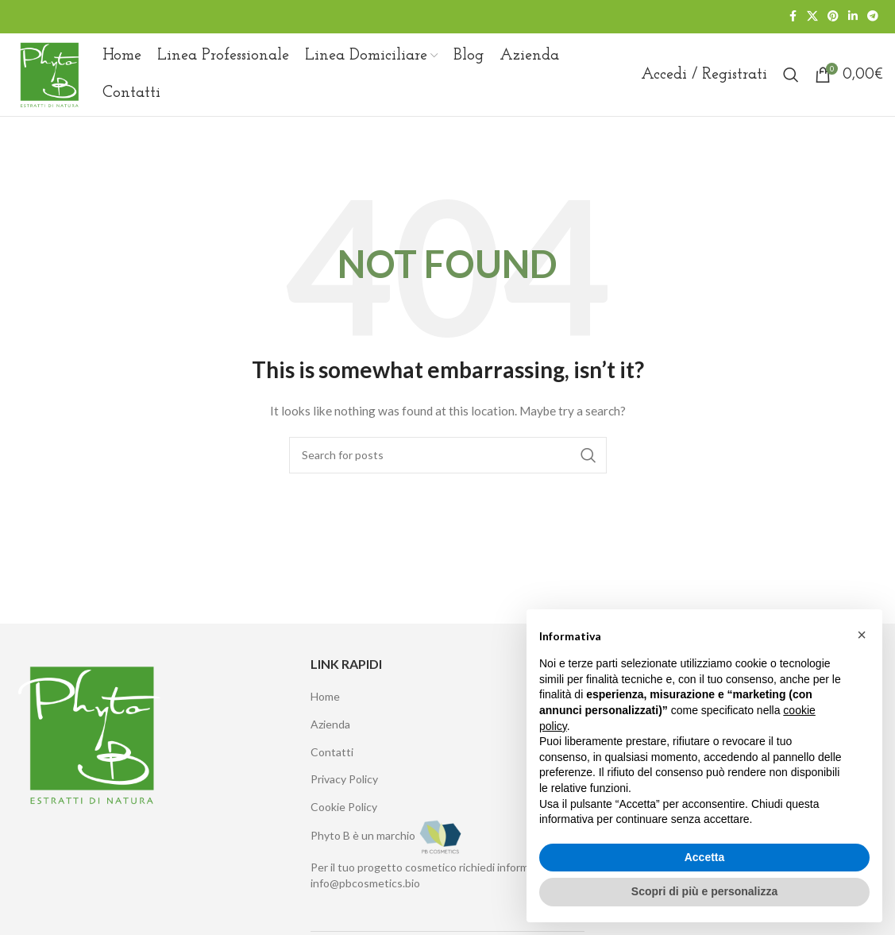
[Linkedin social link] (852, 17)
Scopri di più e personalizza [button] (704, 891)
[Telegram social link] (872, 17)
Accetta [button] (705, 857)
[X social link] (812, 17)
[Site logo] (49, 73)
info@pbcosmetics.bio (365, 883)
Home (325, 697)
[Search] (791, 75)
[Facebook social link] (792, 17)
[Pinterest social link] (833, 17)
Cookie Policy (344, 806)
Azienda (330, 724)
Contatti (332, 752)
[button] (861, 634)
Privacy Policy (344, 779)
